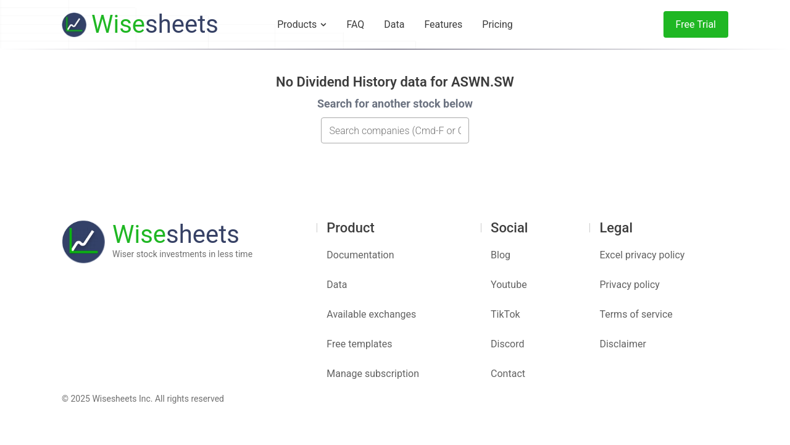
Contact (508, 373)
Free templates (359, 344)
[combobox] (395, 130)
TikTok (505, 314)
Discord (507, 344)
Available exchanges (371, 314)
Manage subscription (372, 373)
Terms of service (635, 314)
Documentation (360, 255)
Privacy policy (629, 284)
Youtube (509, 284)
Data (336, 284)
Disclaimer (622, 344)
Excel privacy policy (641, 255)
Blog (500, 255)
